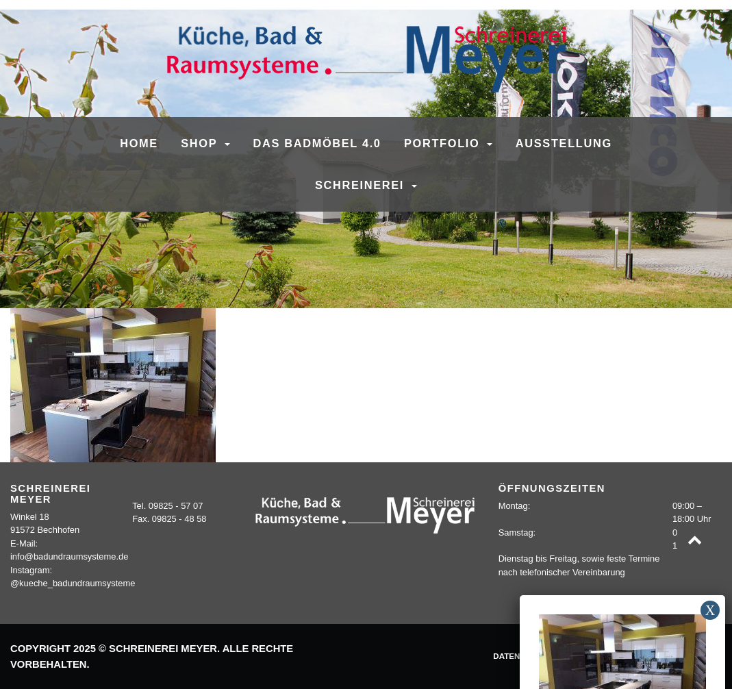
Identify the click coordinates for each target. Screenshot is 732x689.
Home (139, 143)
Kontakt (647, 655)
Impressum (590, 655)
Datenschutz (522, 655)
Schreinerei (361, 185)
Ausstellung (564, 143)
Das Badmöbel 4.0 (317, 143)
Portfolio (444, 143)
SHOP (201, 143)
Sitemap (697, 655)
